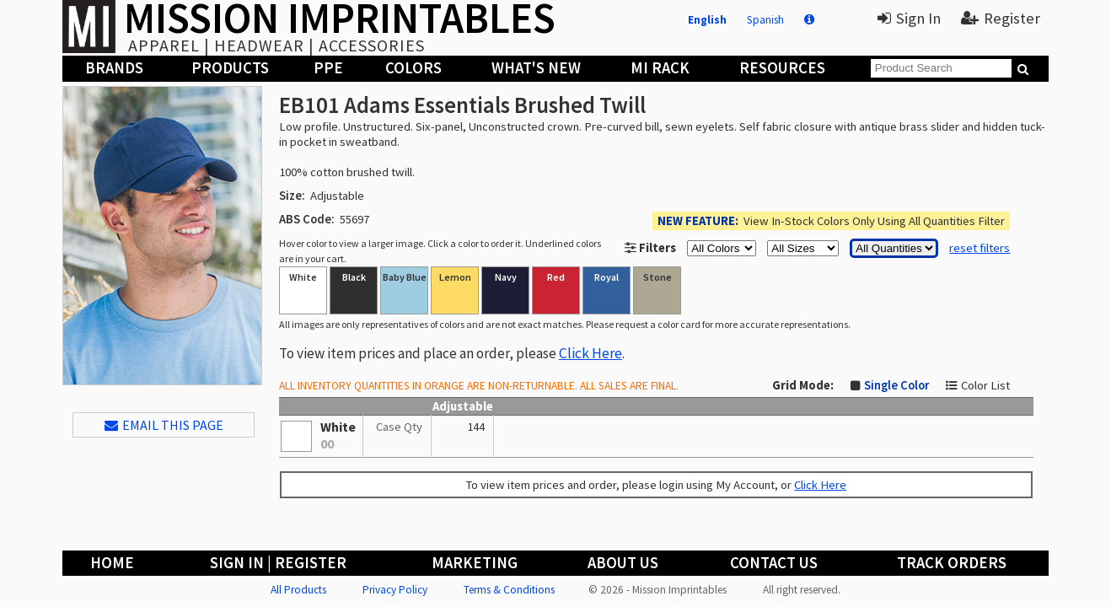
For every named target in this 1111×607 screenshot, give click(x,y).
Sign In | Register (278, 562)
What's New (536, 68)
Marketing (475, 562)
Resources (782, 68)
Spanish (765, 20)
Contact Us (774, 562)
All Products (298, 590)
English (707, 20)
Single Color (896, 385)
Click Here (590, 353)
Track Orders (951, 562)
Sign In (909, 18)
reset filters (979, 247)
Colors (413, 68)
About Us (623, 562)
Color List (985, 385)
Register (1000, 18)
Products (230, 68)
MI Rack (660, 68)
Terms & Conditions (509, 590)
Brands (114, 68)
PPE (328, 68)
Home (112, 562)
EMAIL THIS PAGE (164, 424)
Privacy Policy (394, 590)
